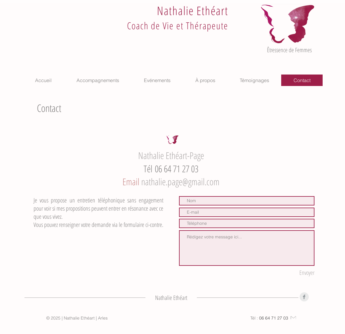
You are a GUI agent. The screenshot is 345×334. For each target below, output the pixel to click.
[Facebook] (304, 296)
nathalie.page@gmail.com (180, 181)
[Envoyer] (295, 272)
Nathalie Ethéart (192, 10)
